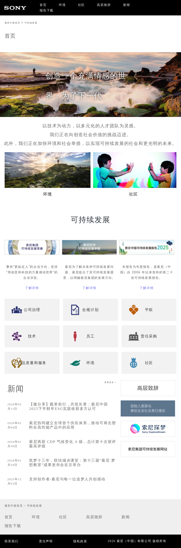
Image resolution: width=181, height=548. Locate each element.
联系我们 (11, 541)
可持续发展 (30, 23)
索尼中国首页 (12, 23)
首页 (43, 5)
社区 (81, 5)
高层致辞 (104, 5)
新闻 (126, 5)
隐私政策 (80, 541)
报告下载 (47, 10)
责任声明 (46, 541)
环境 (62, 5)
